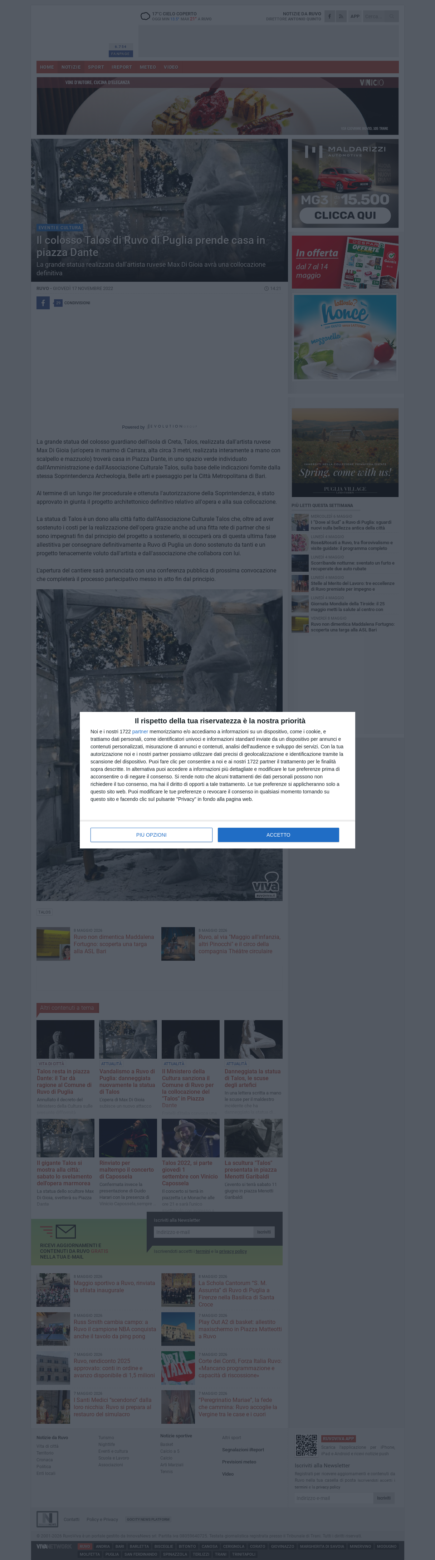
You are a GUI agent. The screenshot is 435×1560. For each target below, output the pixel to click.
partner (140, 731)
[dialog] (217, 780)
